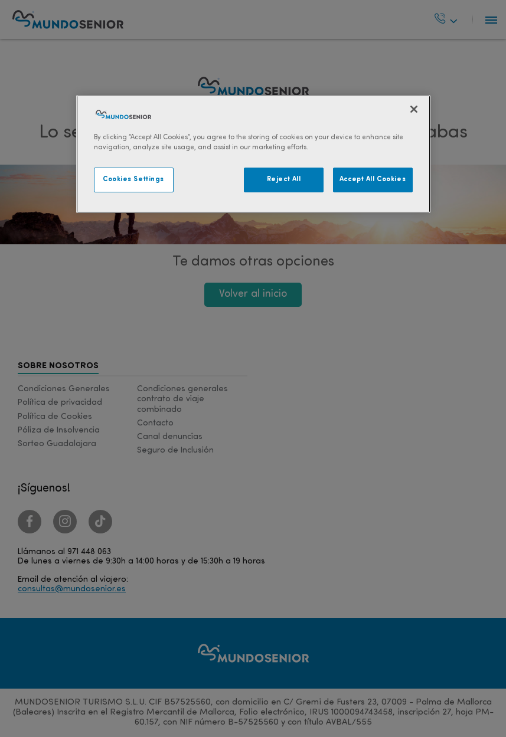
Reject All (284, 179)
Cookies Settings (133, 179)
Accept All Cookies (372, 179)
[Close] (414, 109)
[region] (253, 154)
